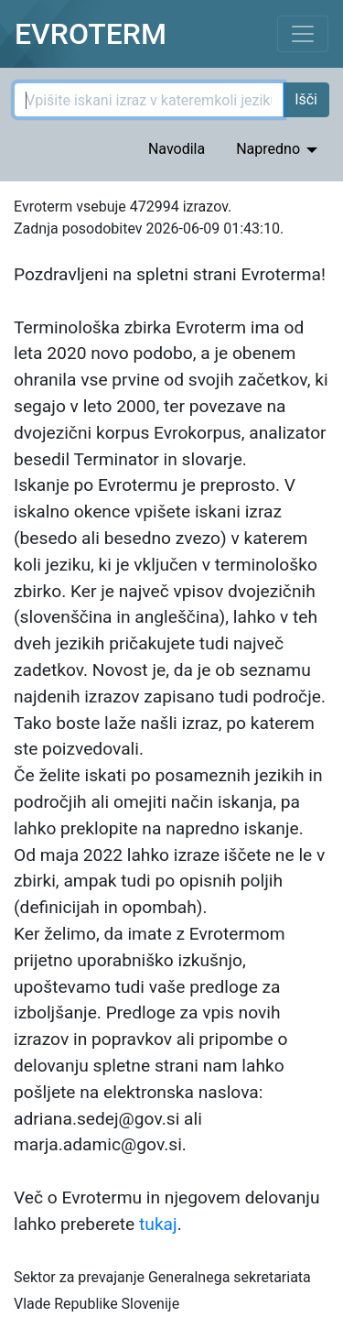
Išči (306, 99)
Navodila (176, 149)
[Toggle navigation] (302, 34)
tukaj (158, 1224)
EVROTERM (90, 33)
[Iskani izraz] (149, 99)
